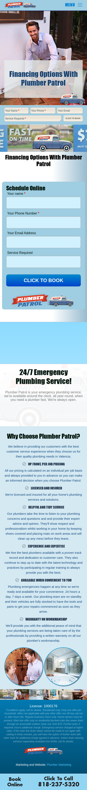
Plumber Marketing (59, 764)
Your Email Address (21, 233)
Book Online (15, 782)
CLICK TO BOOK (43, 280)
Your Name (12, 110)
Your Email (64, 110)
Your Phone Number (23, 213)
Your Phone (38, 110)
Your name (16, 193)
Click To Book (73, 118)
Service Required (15, 118)
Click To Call (59, 782)
